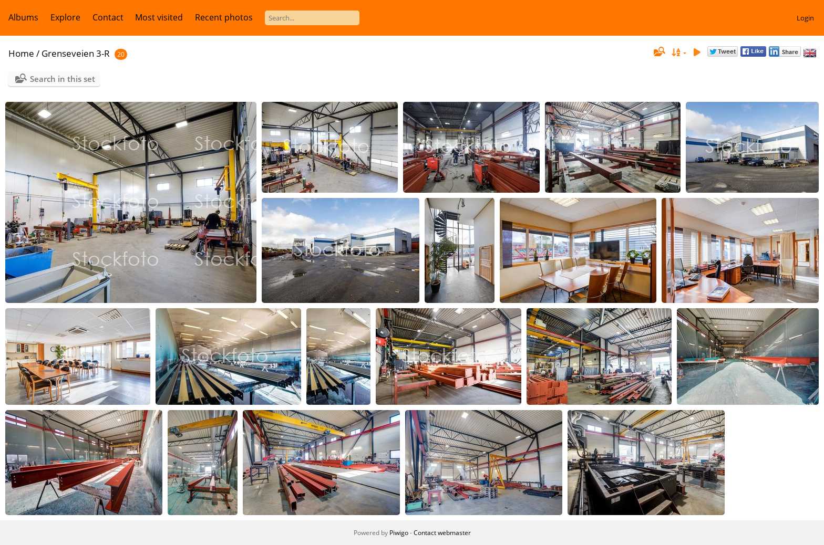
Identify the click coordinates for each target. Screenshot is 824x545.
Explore (65, 17)
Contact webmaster (442, 532)
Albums (23, 17)
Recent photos (224, 17)
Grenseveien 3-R (76, 53)
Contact (107, 17)
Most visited (159, 17)
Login (805, 18)
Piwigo (398, 532)
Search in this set (62, 79)
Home (21, 53)
